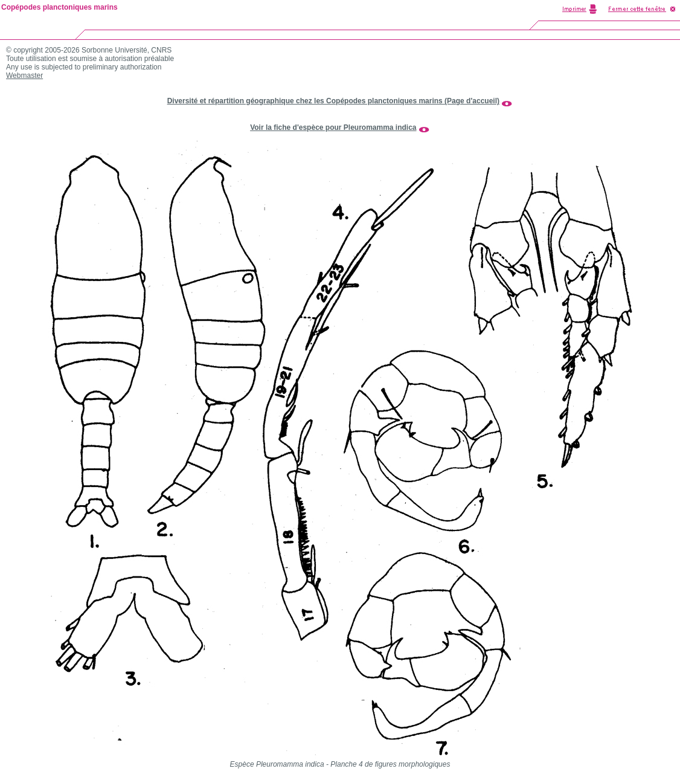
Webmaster (24, 75)
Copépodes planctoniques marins (59, 7)
